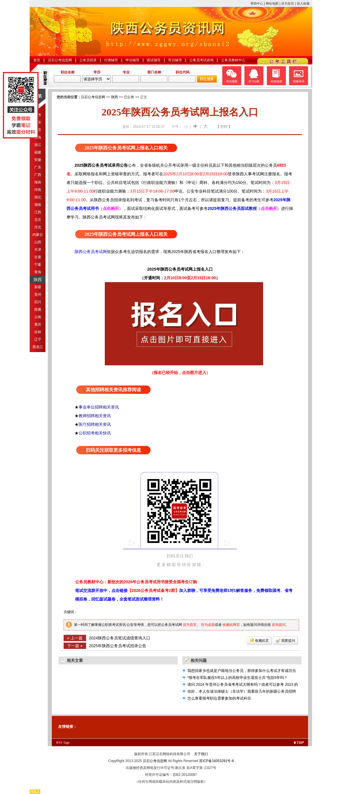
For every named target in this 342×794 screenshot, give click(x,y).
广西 (37, 175)
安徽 (37, 160)
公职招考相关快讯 (95, 433)
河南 (37, 190)
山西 (37, 242)
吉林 (37, 332)
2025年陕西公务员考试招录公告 (117, 645)
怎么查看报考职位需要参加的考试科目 (219, 698)
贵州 (37, 294)
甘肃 (37, 257)
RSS (59, 742)
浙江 (37, 145)
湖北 (37, 197)
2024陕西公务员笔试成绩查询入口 (119, 638)
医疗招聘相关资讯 (95, 424)
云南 (37, 317)
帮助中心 (256, 3)
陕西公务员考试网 (91, 251)
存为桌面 (208, 625)
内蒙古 (38, 235)
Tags (66, 742)
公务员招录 (88, 60)
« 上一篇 (75, 638)
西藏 (37, 309)
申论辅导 (132, 60)
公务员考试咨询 (201, 60)
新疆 (37, 287)
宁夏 (37, 265)
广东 (37, 167)
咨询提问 (279, 625)
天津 (37, 250)
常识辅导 (175, 60)
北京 (37, 220)
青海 (37, 272)
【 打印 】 (224, 127)
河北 (37, 227)
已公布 (129, 97)
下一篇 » (75, 645)
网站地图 (272, 3)
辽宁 (37, 339)
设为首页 (287, 3)
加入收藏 (303, 3)
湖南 (37, 205)
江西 (37, 212)
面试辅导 (154, 60)
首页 (36, 60)
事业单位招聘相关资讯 (99, 407)
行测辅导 (111, 60)
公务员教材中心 (233, 60)
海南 (37, 182)
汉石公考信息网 (60, 60)
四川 (37, 302)
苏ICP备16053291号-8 (216, 761)
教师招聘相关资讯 (95, 415)
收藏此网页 (231, 625)
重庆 (37, 324)
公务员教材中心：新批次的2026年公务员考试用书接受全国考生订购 (136, 582)
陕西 (38, 279)
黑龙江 (38, 347)
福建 (37, 152)
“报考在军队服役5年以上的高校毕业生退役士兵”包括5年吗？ (237, 677)
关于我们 (201, 754)
